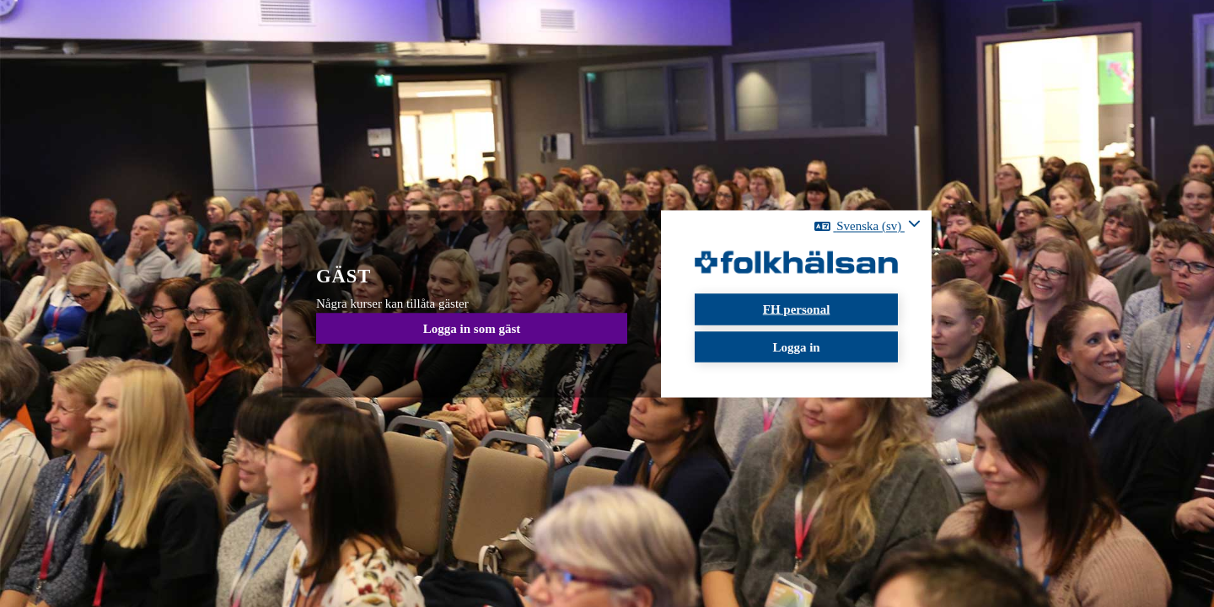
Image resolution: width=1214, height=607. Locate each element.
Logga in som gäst (471, 328)
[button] (867, 226)
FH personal (796, 309)
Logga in (795, 346)
